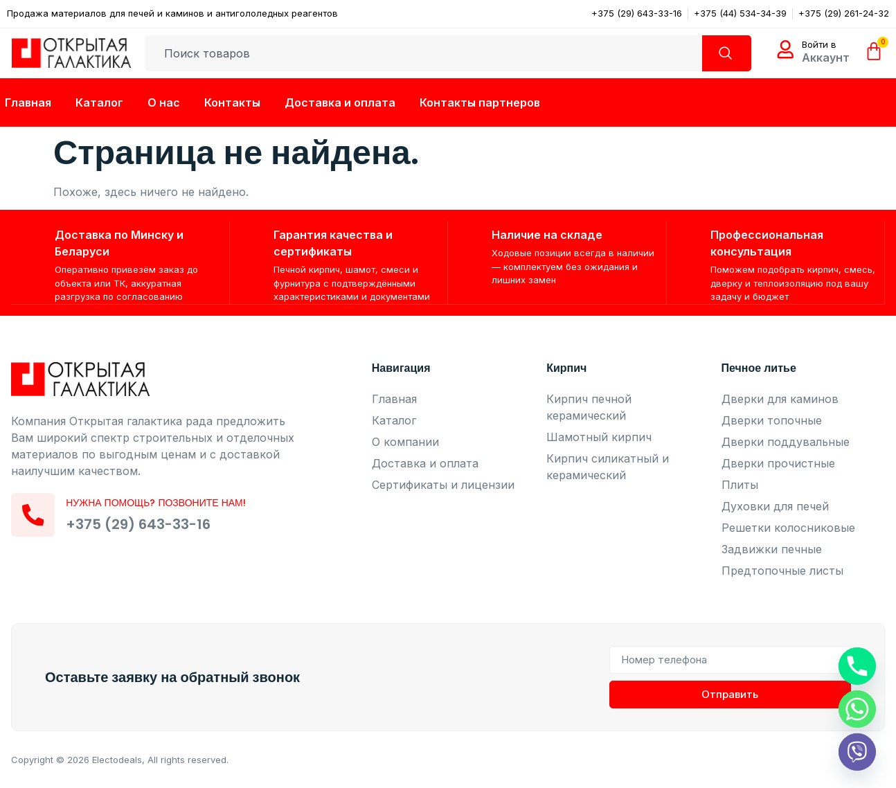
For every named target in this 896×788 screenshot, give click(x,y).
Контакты (232, 102)
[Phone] (857, 666)
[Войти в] (785, 50)
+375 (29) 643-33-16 (143, 525)
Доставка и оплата (340, 102)
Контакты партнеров (480, 102)
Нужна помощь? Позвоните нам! (161, 504)
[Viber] (857, 752)
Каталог (99, 102)
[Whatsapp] (857, 709)
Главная (28, 102)
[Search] (721, 53)
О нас (163, 102)
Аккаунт (826, 57)
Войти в (819, 44)
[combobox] (418, 53)
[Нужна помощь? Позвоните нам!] (35, 516)
